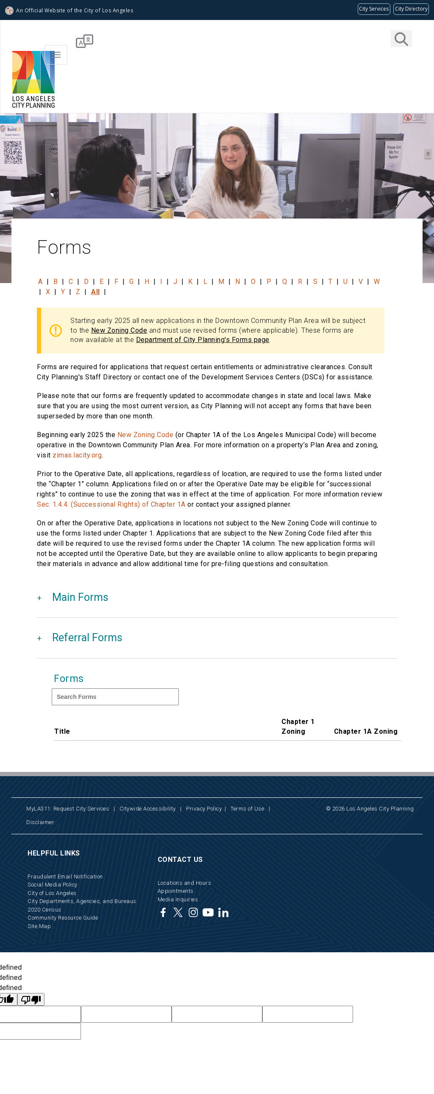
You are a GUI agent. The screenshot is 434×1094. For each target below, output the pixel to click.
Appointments (176, 891)
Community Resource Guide (63, 917)
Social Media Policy (53, 884)
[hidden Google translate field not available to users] (126, 1014)
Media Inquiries (178, 899)
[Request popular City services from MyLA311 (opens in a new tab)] (374, 9)
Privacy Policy (204, 808)
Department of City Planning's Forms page (203, 340)
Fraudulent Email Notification (65, 876)
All (95, 292)
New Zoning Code (119, 330)
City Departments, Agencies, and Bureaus (82, 901)
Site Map (39, 926)
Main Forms (80, 597)
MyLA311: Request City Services (67, 808)
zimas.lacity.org (77, 455)
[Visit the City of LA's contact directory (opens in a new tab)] (411, 9)
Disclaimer (40, 822)
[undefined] (31, 999)
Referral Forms (87, 637)
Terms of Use (247, 808)
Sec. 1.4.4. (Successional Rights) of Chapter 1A (111, 504)
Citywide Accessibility (148, 808)
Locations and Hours (184, 883)
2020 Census (44, 909)
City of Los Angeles (52, 893)
